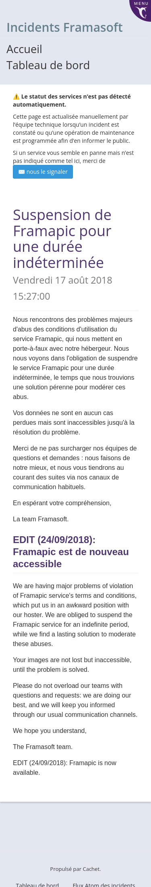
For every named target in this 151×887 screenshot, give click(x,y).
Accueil (24, 48)
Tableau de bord (48, 65)
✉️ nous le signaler (43, 171)
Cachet (91, 869)
